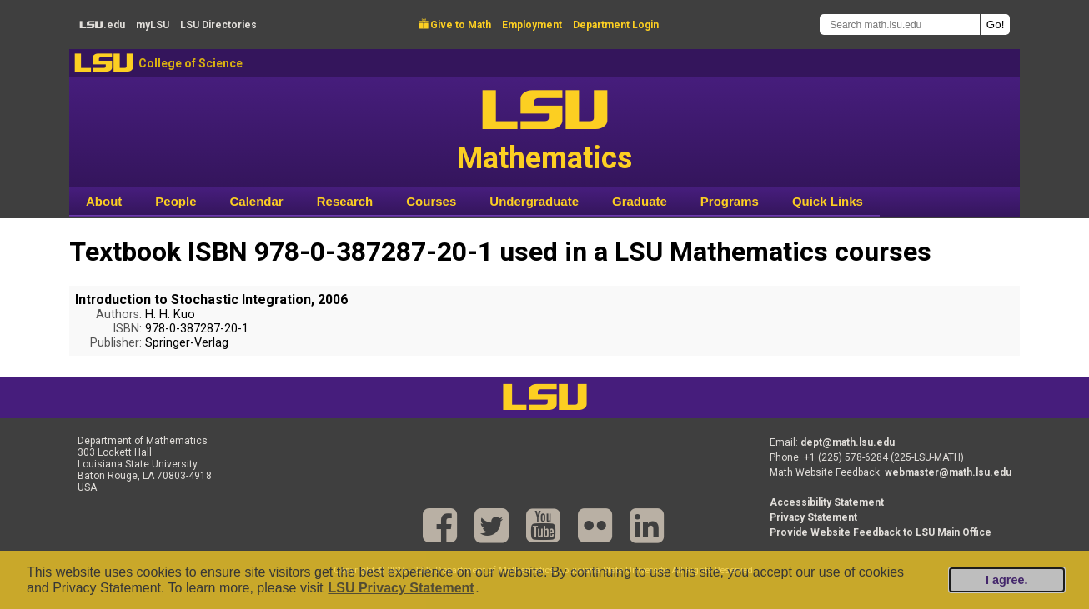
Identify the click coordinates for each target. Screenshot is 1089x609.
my (152, 25)
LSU (103, 62)
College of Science (190, 63)
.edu (102, 25)
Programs (729, 201)
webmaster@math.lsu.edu (948, 472)
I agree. (1006, 580)
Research (345, 201)
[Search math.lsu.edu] (900, 24)
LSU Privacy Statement (401, 588)
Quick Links (827, 201)
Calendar (257, 201)
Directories (218, 25)
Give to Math (455, 25)
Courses (431, 201)
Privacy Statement (813, 517)
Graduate (639, 201)
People (175, 201)
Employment (532, 25)
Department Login (616, 25)
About (104, 201)
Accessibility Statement (827, 502)
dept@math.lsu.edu (847, 442)
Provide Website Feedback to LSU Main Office (880, 532)
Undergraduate (534, 201)
